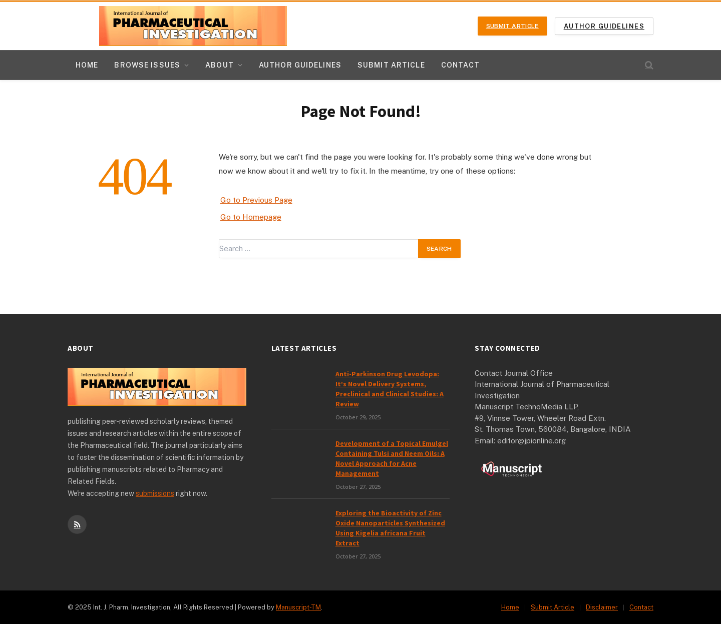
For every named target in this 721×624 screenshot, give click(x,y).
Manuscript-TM (298, 607)
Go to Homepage (250, 217)
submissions (155, 493)
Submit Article (512, 26)
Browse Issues (147, 65)
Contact (460, 65)
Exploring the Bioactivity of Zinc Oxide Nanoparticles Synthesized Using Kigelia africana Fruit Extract (390, 527)
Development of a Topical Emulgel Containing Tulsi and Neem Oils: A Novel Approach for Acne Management (391, 458)
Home (87, 65)
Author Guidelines (604, 26)
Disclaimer (602, 607)
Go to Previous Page (256, 200)
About (219, 65)
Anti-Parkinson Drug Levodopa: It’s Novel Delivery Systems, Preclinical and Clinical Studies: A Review (389, 388)
